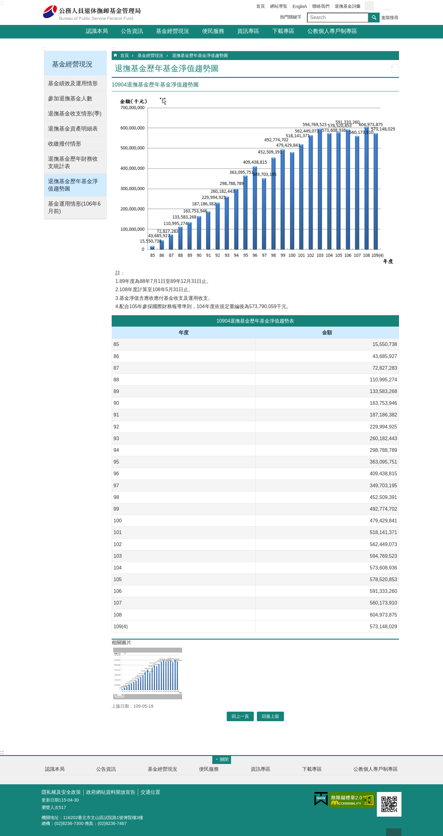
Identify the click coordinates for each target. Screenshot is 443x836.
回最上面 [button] (270, 716)
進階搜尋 (389, 17)
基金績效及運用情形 (73, 83)
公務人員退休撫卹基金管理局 (95, 12)
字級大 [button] (394, 6)
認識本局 (97, 31)
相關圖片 (121, 642)
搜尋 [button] (374, 17)
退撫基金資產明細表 (73, 129)
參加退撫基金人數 (70, 98)
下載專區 (283, 31)
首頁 (260, 6)
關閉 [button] (224, 759)
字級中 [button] (387, 6)
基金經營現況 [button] (72, 64)
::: (2, 3)
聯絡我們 (320, 6)
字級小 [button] (380, 6)
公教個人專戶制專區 (332, 31)
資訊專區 (248, 31)
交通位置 (150, 792)
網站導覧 (278, 6)
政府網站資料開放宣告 (110, 792)
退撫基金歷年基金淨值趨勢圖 (73, 185)
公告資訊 (132, 31)
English (300, 6)
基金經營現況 (172, 31)
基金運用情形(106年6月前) (74, 207)
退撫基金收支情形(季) (75, 114)
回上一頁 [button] (240, 716)
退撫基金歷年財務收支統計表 (73, 162)
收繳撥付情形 (64, 144)
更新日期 (50, 800)
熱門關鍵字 (290, 16)
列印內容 (395, 69)
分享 (369, 5)
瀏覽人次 (50, 807)
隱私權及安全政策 (61, 792)
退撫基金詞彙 (348, 6)
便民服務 (213, 31)
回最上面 (393, 832)
